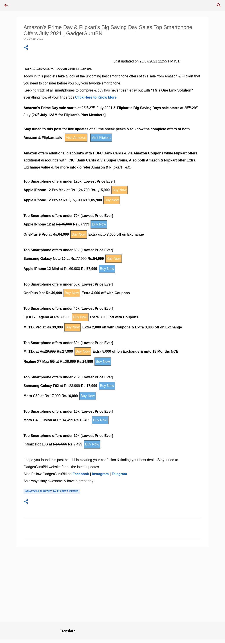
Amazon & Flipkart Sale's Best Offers (51, 491)
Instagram (100, 474)
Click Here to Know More (95, 97)
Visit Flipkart (101, 137)
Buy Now (119, 190)
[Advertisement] (112, 584)
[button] (26, 48)
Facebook (81, 474)
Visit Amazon (76, 137)
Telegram (119, 474)
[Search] (218, 5)
